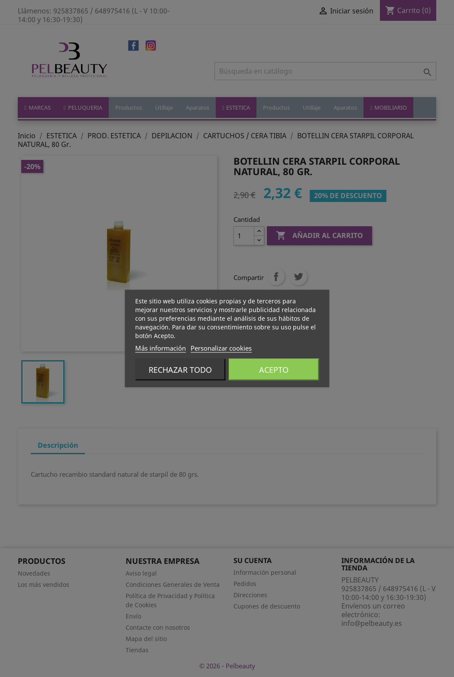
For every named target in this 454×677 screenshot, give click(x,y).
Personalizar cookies (221, 348)
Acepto (274, 370)
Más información (160, 348)
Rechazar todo (180, 370)
